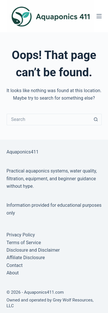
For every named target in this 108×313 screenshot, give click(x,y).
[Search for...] (48, 119)
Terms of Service (24, 242)
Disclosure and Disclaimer (33, 250)
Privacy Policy (21, 235)
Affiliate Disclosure (26, 257)
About (13, 273)
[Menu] (99, 16)
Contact (15, 265)
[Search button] (96, 119)
